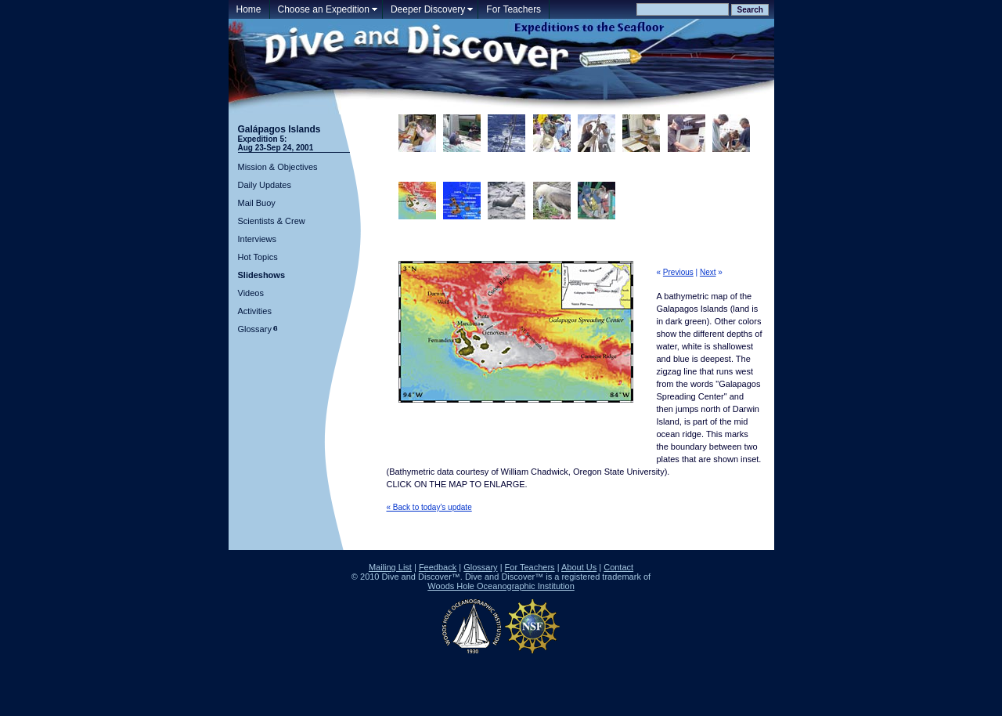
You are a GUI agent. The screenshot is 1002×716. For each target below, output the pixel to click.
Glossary (255, 329)
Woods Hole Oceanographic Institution (501, 586)
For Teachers (513, 9)
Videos (251, 293)
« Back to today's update (429, 507)
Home (248, 9)
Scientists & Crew (271, 221)
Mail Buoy (257, 203)
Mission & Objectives (278, 167)
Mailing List (390, 567)
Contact (618, 567)
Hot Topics (258, 257)
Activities (255, 311)
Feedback (437, 567)
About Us (579, 567)
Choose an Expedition (323, 9)
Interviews (257, 239)
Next (708, 272)
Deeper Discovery (428, 9)
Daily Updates (264, 185)
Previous (678, 272)
